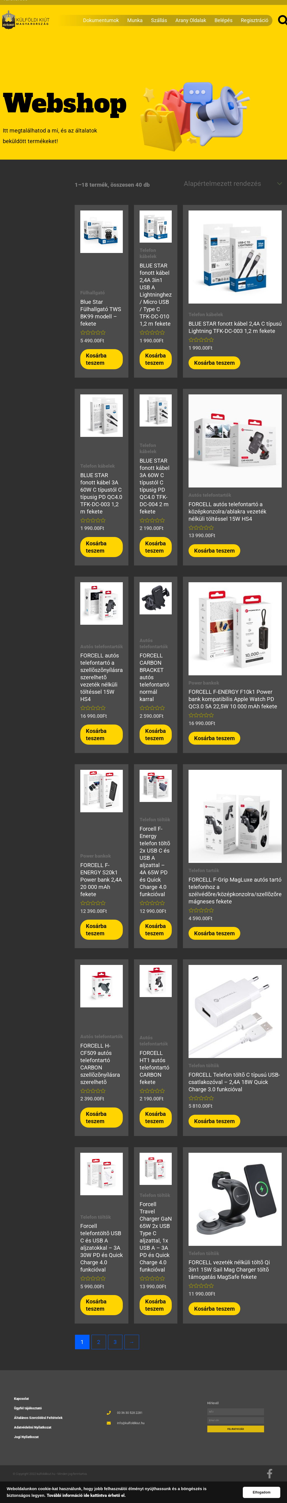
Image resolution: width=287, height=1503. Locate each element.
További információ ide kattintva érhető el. (86, 1495)
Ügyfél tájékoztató (39, 1414)
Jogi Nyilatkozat (39, 1426)
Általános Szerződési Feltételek (44, 1418)
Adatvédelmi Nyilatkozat (41, 1422)
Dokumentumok (101, 12)
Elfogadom (261, 1492)
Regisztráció (254, 12)
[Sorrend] (232, 183)
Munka (135, 12)
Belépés (223, 12)
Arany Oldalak (190, 12)
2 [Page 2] (98, 1342)
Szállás (159, 12)
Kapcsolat (37, 1410)
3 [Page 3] (115, 1342)
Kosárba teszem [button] (96, 359)
